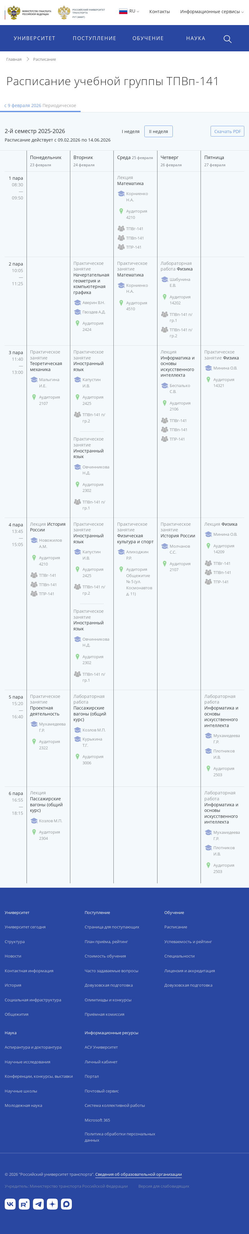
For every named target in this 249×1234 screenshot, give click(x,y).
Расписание (44, 59)
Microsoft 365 (97, 1120)
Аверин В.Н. (89, 303)
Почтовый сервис (102, 1091)
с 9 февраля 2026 (40, 105)
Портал (92, 1076)
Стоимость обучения (105, 956)
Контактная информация (29, 970)
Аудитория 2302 (88, 487)
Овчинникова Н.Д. (91, 470)
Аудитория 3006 (88, 760)
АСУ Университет (101, 1047)
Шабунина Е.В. (175, 282)
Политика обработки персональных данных (120, 1137)
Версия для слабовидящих (163, 1186)
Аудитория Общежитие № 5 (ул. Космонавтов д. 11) (134, 581)
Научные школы (21, 1091)
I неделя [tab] (131, 131)
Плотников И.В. (219, 754)
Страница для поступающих (112, 927)
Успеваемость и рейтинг (188, 941)
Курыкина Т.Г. (87, 742)
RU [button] (128, 11)
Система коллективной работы (115, 1105)
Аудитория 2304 (45, 835)
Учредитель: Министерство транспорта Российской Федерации (66, 1186)
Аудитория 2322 (45, 745)
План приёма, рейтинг (106, 941)
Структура (15, 941)
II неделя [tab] (158, 131)
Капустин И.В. (87, 383)
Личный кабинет (101, 1062)
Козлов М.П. (89, 730)
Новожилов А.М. (46, 543)
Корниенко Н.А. (132, 197)
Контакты (159, 11)
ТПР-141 (129, 247)
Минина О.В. (220, 368)
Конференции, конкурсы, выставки (39, 1076)
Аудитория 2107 (45, 400)
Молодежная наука (23, 1105)
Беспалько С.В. (175, 389)
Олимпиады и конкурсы (108, 1000)
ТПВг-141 (130, 229)
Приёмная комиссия (104, 1014)
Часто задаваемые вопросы (111, 970)
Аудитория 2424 (88, 326)
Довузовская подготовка (109, 985)
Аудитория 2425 (88, 400)
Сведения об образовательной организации (138, 1174)
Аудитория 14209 (219, 549)
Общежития (16, 1014)
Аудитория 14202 (176, 300)
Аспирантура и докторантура (33, 1047)
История (13, 985)
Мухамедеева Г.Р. (48, 727)
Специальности (179, 956)
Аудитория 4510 (132, 306)
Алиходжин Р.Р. (132, 555)
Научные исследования (27, 1062)
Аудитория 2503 (219, 771)
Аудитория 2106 (176, 406)
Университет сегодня (25, 927)
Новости (13, 956)
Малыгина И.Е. (44, 383)
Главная (14, 59)
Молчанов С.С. (175, 549)
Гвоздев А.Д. (89, 312)
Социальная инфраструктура (33, 1000)
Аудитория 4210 (132, 214)
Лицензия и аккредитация (189, 970)
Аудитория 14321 (219, 383)
